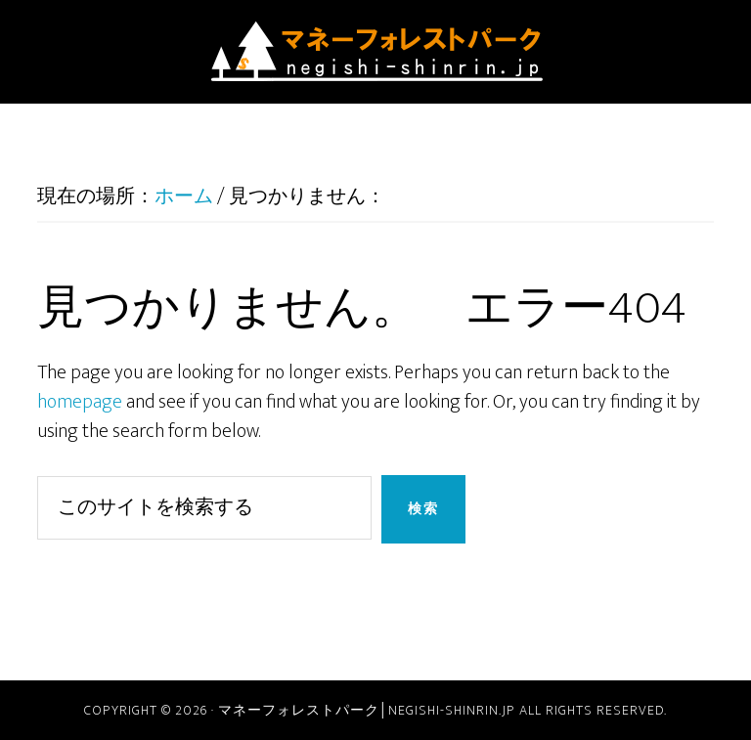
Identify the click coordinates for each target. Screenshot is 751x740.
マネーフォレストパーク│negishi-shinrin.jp (375, 52)
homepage (79, 401)
